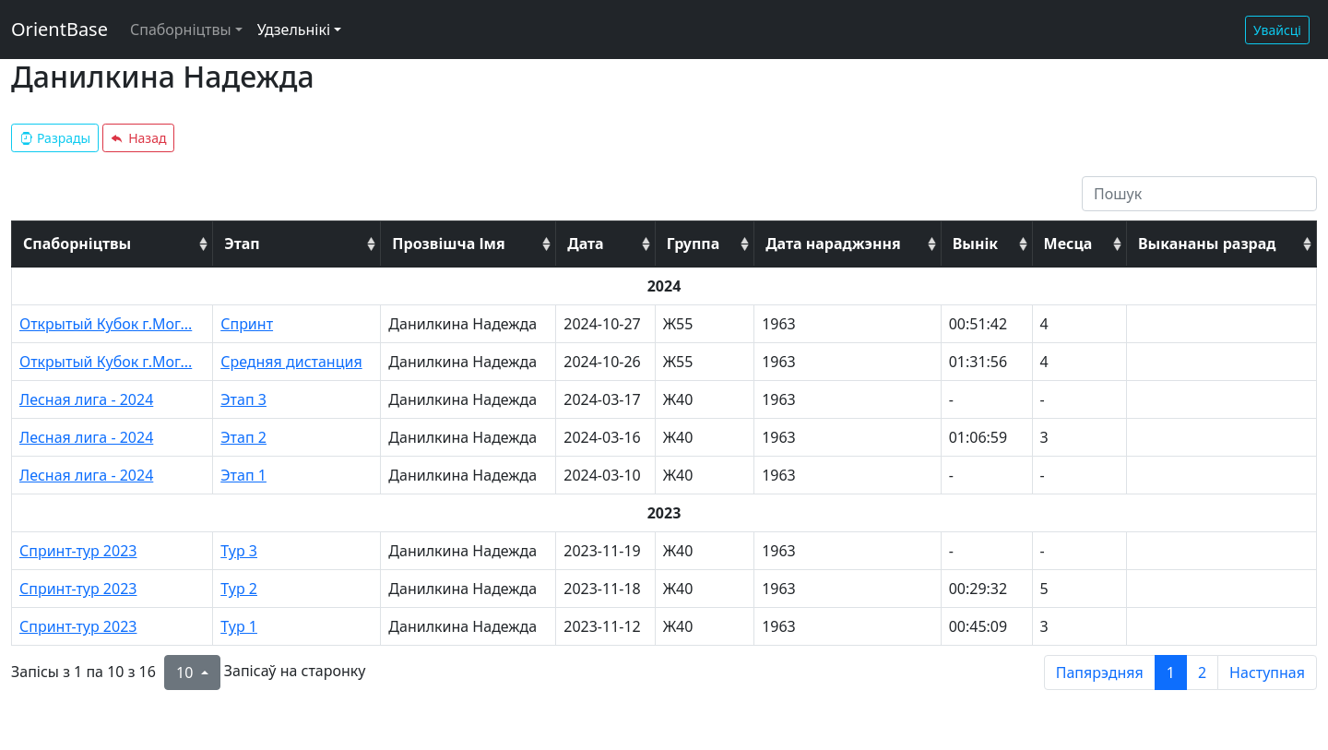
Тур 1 (238, 626)
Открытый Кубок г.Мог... (105, 324)
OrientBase (59, 29)
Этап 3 (243, 399)
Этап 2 (243, 437)
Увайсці (1277, 30)
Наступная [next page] (1267, 672)
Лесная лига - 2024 (86, 399)
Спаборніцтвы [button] (180, 29)
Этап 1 (243, 475)
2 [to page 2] (1202, 672)
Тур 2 (238, 588)
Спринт (246, 324)
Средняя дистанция (291, 361)
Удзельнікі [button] (293, 29)
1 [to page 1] (1171, 672)
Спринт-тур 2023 (77, 551)
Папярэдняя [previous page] (1100, 672)
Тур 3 (238, 551)
